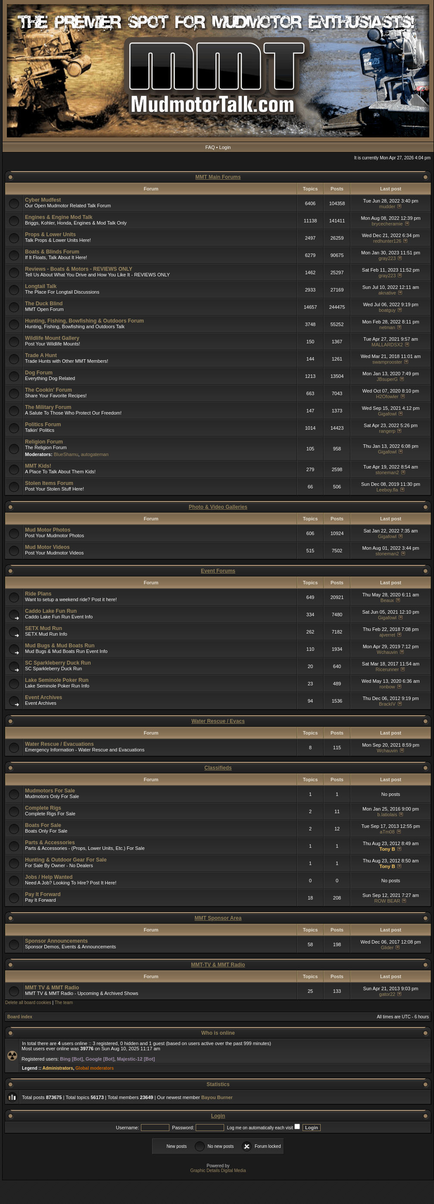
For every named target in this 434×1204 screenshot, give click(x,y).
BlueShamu (66, 454)
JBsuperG (387, 379)
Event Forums (218, 571)
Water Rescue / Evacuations (59, 744)
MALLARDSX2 (387, 344)
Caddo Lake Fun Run (51, 611)
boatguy (387, 310)
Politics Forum (43, 424)
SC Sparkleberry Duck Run (58, 663)
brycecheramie (387, 223)
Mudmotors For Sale (50, 791)
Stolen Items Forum (49, 483)
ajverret (387, 634)
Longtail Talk (40, 286)
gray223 (387, 258)
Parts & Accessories (50, 843)
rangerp (387, 431)
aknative (387, 292)
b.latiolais (387, 814)
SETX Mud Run (43, 628)
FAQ (210, 147)
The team (64, 1002)
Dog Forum (39, 373)
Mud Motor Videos (47, 547)
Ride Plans (38, 594)
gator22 (387, 994)
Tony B (387, 849)
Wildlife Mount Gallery (52, 338)
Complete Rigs (43, 808)
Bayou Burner (217, 1097)
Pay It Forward (43, 894)
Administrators (57, 1068)
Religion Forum (44, 442)
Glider (387, 947)
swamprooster (387, 361)
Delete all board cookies (28, 1002)
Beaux (387, 600)
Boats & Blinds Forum (52, 252)
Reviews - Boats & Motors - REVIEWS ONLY (78, 269)
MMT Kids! (38, 466)
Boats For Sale (43, 825)
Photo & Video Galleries (218, 507)
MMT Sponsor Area (218, 918)
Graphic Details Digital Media (218, 1170)
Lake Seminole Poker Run (56, 680)
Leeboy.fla (387, 489)
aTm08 (387, 831)
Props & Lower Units (50, 234)
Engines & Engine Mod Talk (58, 217)
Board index (19, 1016)
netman (387, 327)
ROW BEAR (387, 900)
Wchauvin (387, 652)
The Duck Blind (43, 304)
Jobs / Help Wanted (48, 877)
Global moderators (94, 1068)
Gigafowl (387, 413)
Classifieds (217, 768)
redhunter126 (387, 241)
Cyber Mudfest (43, 200)
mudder (387, 206)
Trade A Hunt (41, 355)
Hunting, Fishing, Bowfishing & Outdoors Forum (84, 321)
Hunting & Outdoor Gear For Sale (65, 860)
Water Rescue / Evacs (218, 721)
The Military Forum (48, 407)
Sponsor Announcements (56, 941)
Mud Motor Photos (47, 530)
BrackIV (387, 704)
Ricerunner (387, 669)
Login (225, 147)
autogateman (95, 454)
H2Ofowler (387, 396)
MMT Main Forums (217, 177)
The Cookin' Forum (48, 390)
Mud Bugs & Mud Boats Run (59, 646)
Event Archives (43, 697)
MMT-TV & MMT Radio (218, 965)
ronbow (387, 686)
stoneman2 (387, 472)
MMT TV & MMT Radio (52, 988)
